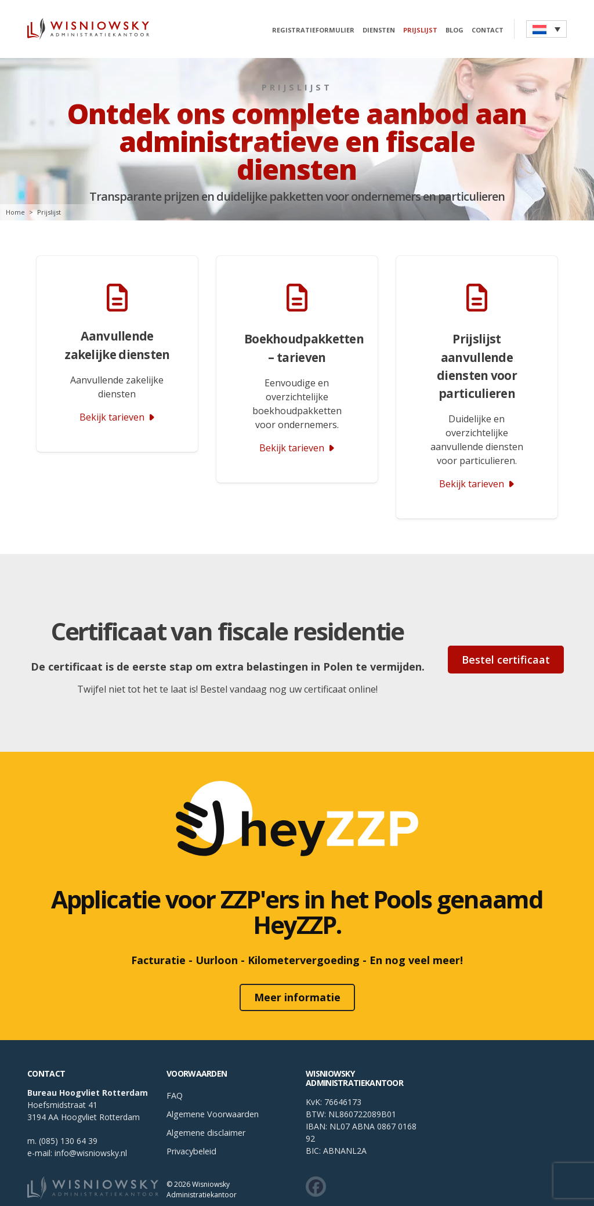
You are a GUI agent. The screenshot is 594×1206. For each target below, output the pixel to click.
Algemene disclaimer (205, 1103)
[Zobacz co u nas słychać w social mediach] (316, 1157)
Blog (453, 30)
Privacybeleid (191, 1121)
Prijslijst (418, 30)
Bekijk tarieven (476, 483)
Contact (485, 30)
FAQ (174, 1065)
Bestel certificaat (506, 653)
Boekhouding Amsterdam (223, 1193)
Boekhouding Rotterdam (75, 1193)
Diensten (376, 30)
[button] (546, 29)
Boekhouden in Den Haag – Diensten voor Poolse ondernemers (445, 1193)
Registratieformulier (311, 30)
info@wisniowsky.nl (91, 1123)
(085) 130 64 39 (68, 1111)
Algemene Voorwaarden (212, 1084)
